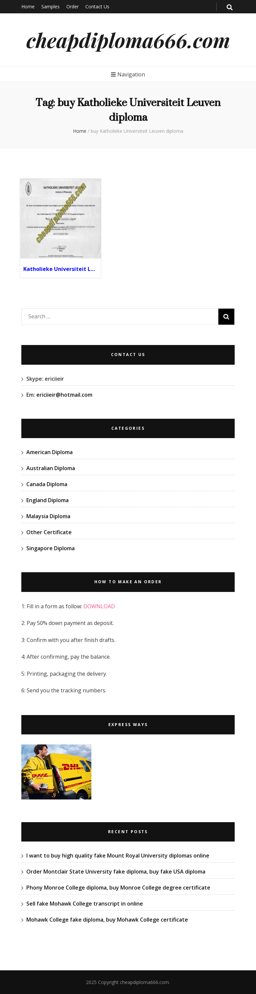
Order (72, 6)
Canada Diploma (46, 484)
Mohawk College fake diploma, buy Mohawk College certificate (107, 919)
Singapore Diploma (50, 548)
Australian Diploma (50, 468)
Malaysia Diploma (48, 516)
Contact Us (97, 6)
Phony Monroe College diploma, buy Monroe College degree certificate (118, 887)
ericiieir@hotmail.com (64, 394)
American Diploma (49, 452)
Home (28, 6)
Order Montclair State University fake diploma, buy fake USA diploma (115, 871)
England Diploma (47, 500)
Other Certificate (49, 532)
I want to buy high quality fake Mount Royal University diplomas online (117, 855)
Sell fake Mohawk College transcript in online (84, 903)
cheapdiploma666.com (128, 39)
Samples (50, 6)
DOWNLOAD (99, 606)
